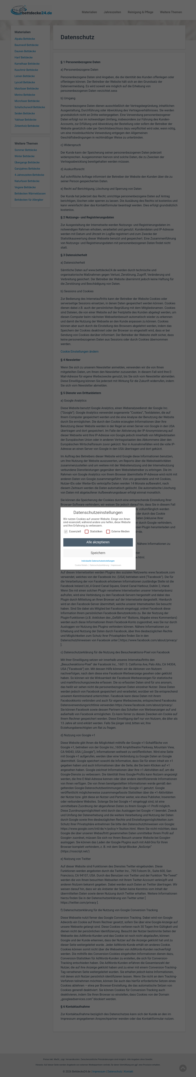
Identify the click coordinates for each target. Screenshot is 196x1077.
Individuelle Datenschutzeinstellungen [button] (97, 560)
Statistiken (93, 531)
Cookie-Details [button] (81, 564)
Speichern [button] (98, 552)
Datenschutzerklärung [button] (100, 564)
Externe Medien (117, 531)
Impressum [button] (116, 564)
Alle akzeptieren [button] (98, 541)
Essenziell (72, 531)
